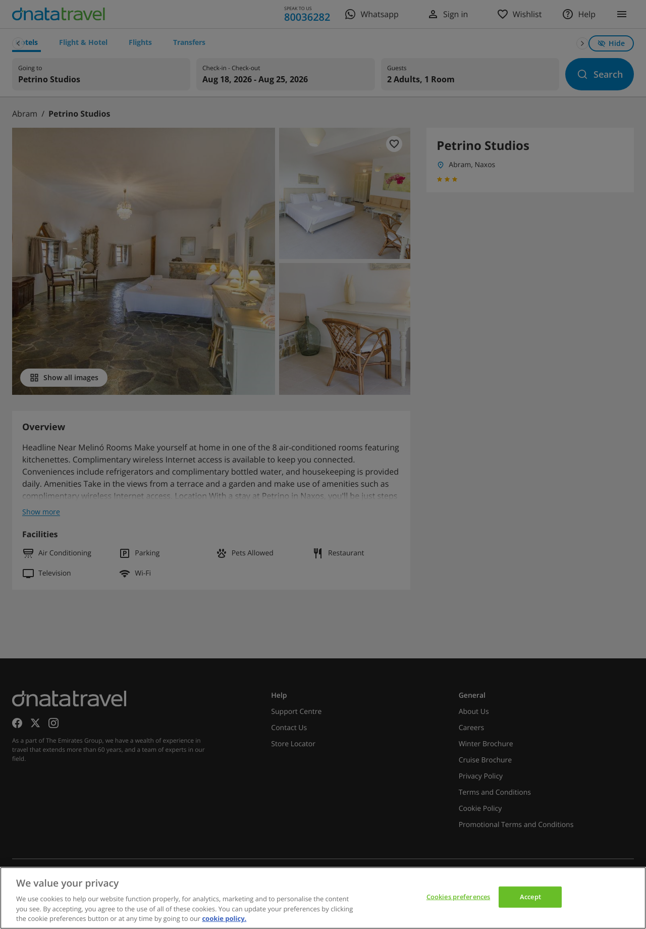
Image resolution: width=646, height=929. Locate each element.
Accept (530, 896)
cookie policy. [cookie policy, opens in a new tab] (224, 918)
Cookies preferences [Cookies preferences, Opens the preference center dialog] (458, 896)
